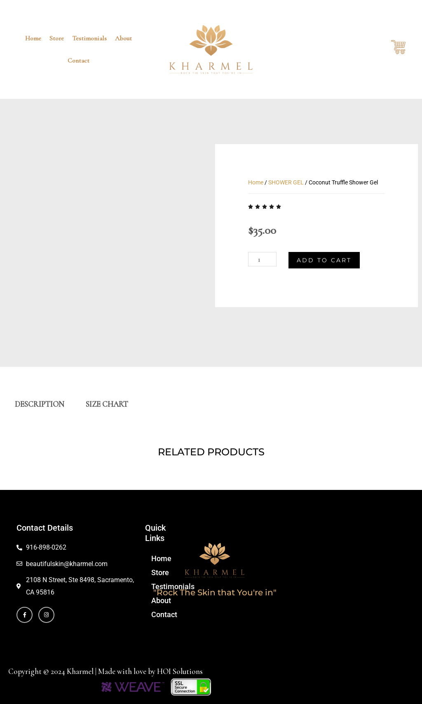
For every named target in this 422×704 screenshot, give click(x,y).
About (123, 38)
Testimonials (89, 38)
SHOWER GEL (286, 182)
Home (33, 38)
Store (56, 38)
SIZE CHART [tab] (107, 404)
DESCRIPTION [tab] (39, 404)
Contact (78, 60)
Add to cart (324, 260)
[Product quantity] (262, 259)
